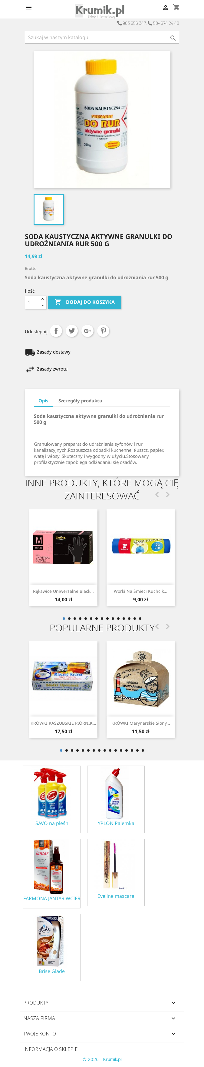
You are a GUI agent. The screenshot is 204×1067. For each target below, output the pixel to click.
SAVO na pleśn (51, 823)
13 (129, 618)
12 (124, 618)
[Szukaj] (102, 37)
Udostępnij (56, 331)
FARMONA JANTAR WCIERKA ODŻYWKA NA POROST (51, 898)
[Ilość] (32, 302)
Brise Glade (52, 971)
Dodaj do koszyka (84, 302)
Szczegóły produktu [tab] (80, 401)
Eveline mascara (115, 896)
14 (134, 618)
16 (143, 750)
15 (140, 618)
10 (113, 618)
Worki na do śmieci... (63, 591)
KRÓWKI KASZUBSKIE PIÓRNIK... (63, 723)
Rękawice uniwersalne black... (140, 591)
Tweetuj (72, 331)
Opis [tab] (43, 401)
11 (118, 618)
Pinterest (103, 331)
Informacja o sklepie (50, 1049)
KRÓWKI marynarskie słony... (140, 723)
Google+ (87, 331)
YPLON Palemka (116, 823)
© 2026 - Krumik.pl (102, 1059)
